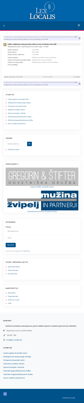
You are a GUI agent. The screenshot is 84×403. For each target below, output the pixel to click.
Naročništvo (12, 293)
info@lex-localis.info (14, 340)
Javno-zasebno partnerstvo (17, 124)
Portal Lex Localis (13, 300)
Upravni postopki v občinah (17, 113)
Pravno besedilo (48, 77)
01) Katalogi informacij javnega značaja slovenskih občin (55, 37)
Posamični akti (12, 274)
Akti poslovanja (13, 270)
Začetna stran (8, 37)
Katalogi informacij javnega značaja (19, 103)
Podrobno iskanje (13, 150)
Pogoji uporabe (13, 296)
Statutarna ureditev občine (16, 110)
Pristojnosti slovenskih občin (17, 106)
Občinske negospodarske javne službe (20, 120)
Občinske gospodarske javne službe (19, 117)
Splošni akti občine (14, 267)
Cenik (9, 303)
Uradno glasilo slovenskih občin (18, 99)
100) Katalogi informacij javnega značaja (26, 37)
